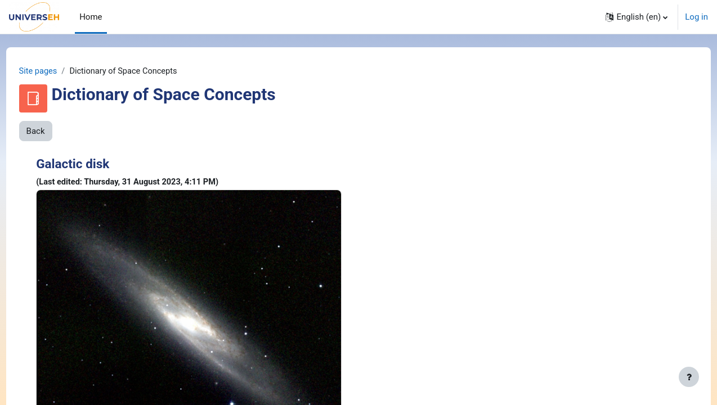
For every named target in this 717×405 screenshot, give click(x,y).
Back (56, 132)
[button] (636, 17)
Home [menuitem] (90, 17)
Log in (696, 17)
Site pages (59, 71)
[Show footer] (689, 377)
